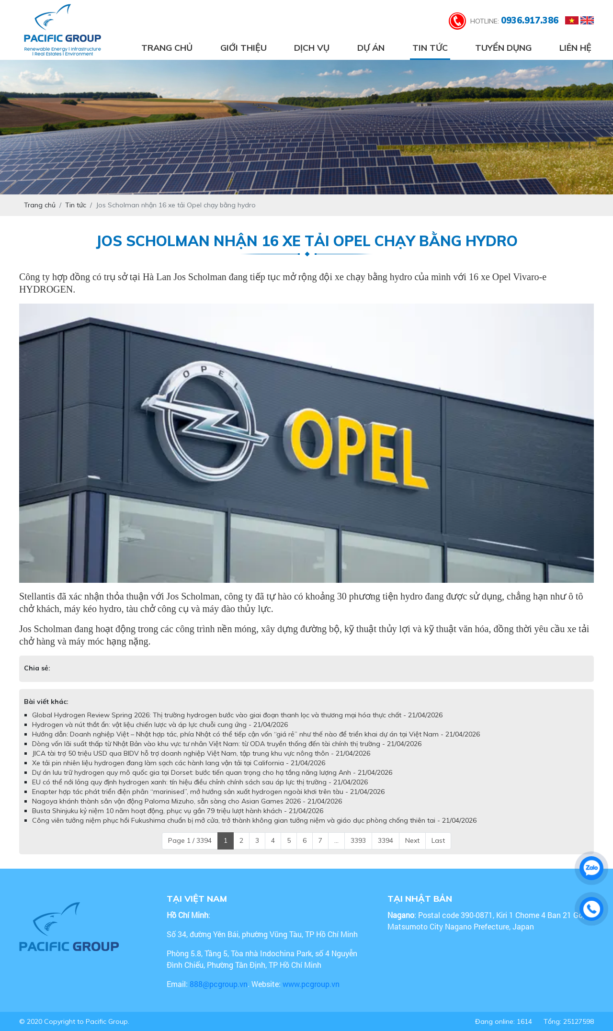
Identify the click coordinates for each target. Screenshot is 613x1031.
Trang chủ (167, 47)
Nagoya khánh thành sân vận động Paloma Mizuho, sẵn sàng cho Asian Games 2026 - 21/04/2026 (187, 801)
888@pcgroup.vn (219, 984)
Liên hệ (575, 47)
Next (412, 840)
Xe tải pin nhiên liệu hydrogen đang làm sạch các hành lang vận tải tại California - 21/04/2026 (178, 763)
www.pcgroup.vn (312, 984)
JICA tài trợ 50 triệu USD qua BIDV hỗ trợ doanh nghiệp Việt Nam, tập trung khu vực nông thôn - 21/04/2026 (201, 753)
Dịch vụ (311, 47)
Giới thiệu (243, 47)
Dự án (371, 47)
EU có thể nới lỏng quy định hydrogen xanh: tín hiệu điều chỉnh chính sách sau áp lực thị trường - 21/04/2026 (200, 782)
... (336, 840)
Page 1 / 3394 (190, 840)
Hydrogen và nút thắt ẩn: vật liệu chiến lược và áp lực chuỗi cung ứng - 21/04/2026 (160, 724)
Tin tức (430, 47)
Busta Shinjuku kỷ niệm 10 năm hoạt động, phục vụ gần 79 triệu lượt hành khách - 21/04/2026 (177, 810)
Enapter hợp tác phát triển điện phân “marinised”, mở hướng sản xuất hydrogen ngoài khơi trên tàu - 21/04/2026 (208, 791)
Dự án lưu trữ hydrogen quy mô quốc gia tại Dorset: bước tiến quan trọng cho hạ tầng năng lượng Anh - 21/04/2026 (212, 772)
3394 (385, 840)
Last (438, 840)
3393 (358, 840)
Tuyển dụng (503, 47)
